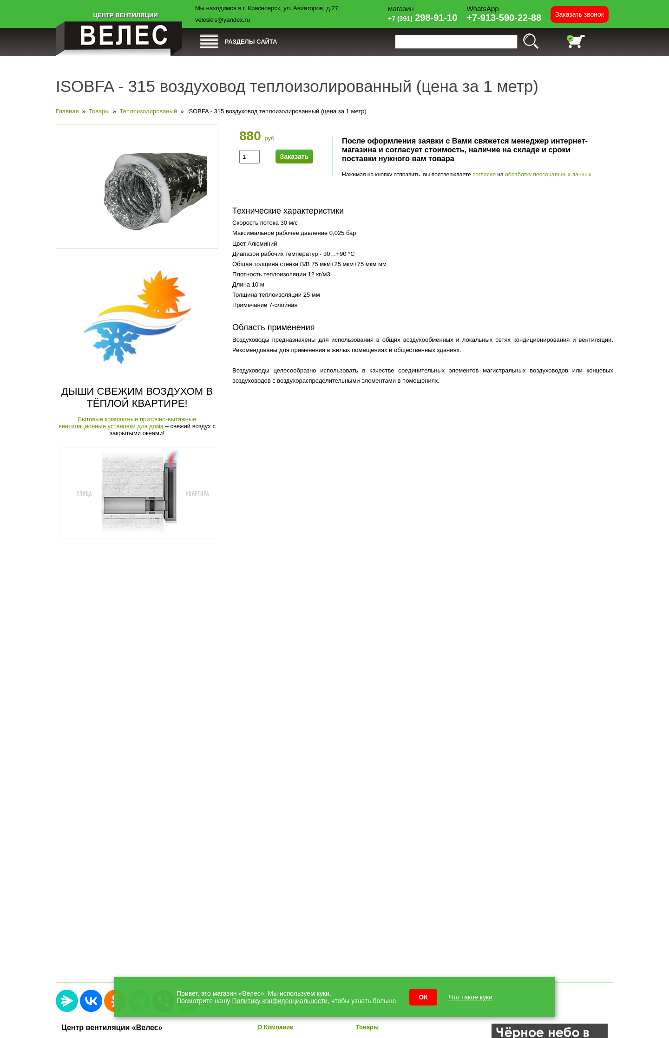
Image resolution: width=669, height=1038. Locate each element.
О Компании (275, 1027)
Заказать (294, 156)
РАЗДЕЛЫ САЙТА (251, 41)
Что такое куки (470, 997)
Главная (67, 111)
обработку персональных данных (548, 174)
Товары (99, 111)
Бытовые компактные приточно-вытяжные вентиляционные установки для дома (127, 423)
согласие (484, 174)
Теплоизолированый (148, 111)
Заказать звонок (579, 14)
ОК (423, 997)
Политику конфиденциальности (280, 1001)
